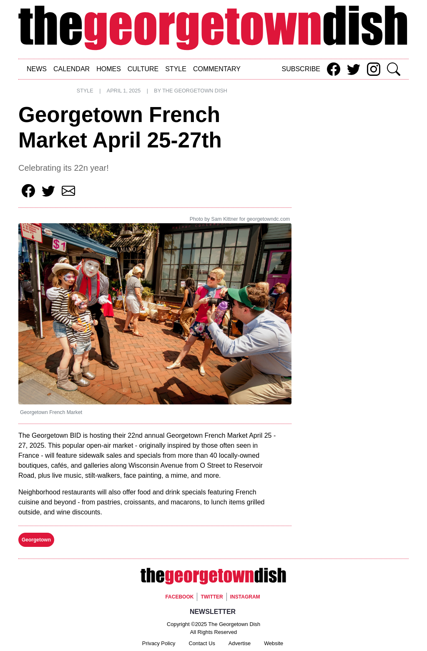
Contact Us (202, 643)
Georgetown (36, 540)
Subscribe (301, 68)
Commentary (217, 68)
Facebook (179, 597)
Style (175, 68)
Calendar (71, 68)
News (37, 68)
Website (273, 643)
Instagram (245, 597)
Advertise (240, 643)
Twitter (212, 597)
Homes (108, 68)
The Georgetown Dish (194, 91)
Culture (143, 68)
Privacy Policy (159, 643)
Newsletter (213, 611)
